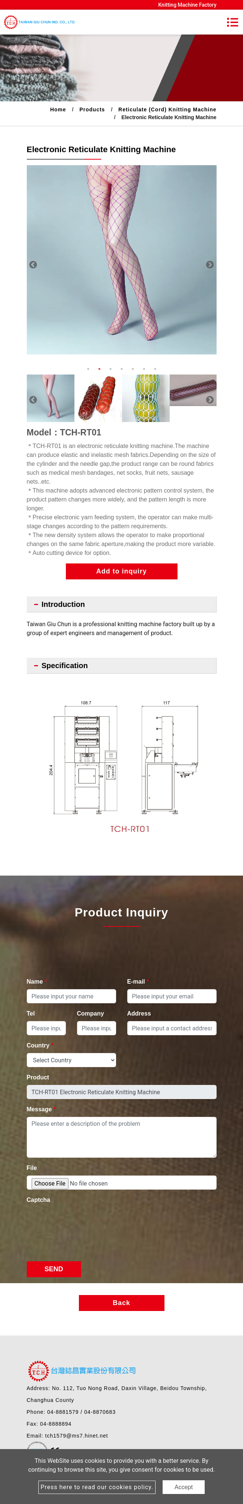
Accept (184, 1487)
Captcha (38, 1200)
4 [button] (121, 369)
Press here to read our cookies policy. (97, 1487)
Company (90, 1013)
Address (139, 1013)
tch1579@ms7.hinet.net (76, 1436)
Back (121, 1303)
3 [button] (110, 369)
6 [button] (144, 369)
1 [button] (88, 369)
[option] (122, 259)
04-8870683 (100, 1412)
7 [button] (155, 369)
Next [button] (209, 264)
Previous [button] (32, 264)
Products (92, 109)
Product (38, 1077)
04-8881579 (63, 1412)
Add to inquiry (121, 571)
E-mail (138, 981)
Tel (31, 1013)
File (32, 1168)
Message (41, 1109)
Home (58, 109)
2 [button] (99, 369)
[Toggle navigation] (232, 22)
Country (40, 1045)
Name (37, 981)
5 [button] (133, 369)
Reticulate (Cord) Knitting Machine (167, 109)
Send (54, 1269)
